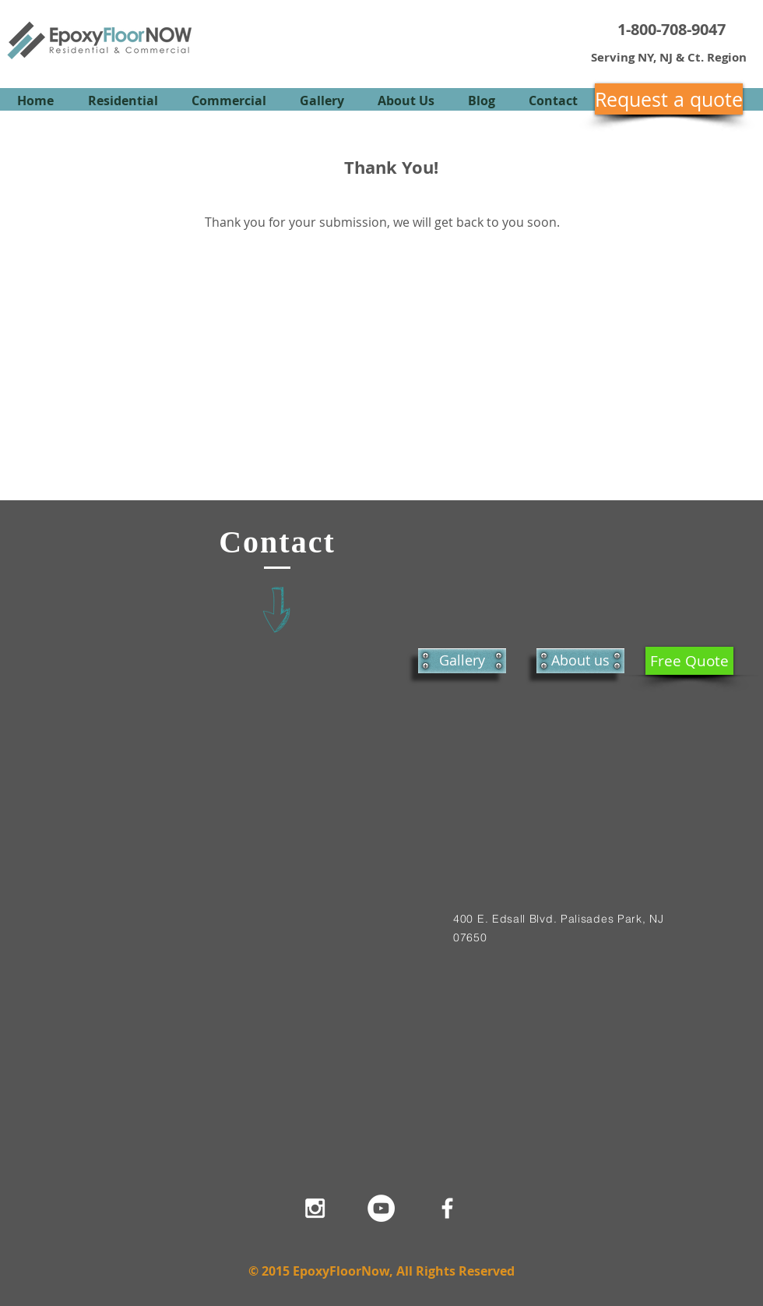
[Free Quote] (689, 661)
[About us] (580, 660)
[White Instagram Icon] (315, 1208)
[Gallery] (462, 660)
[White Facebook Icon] (447, 1208)
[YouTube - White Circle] (381, 1208)
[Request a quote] (669, 99)
